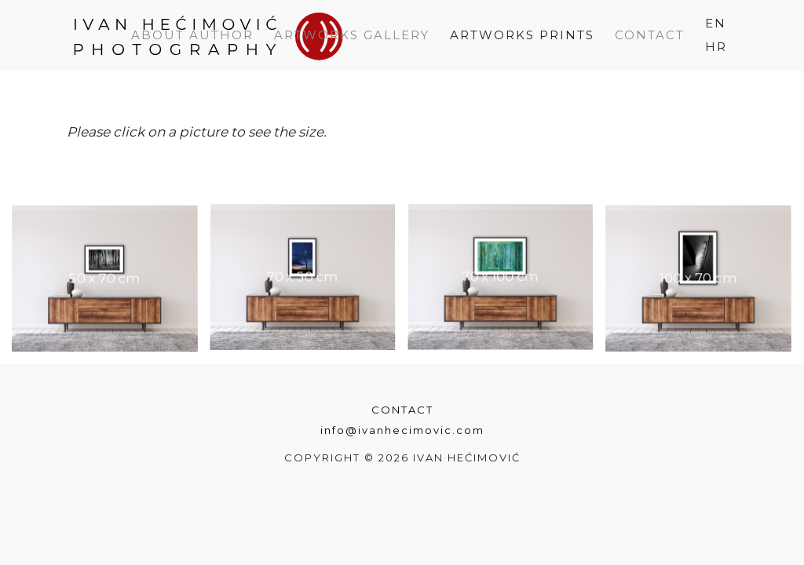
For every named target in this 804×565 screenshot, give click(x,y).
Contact (402, 409)
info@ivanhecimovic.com (402, 430)
